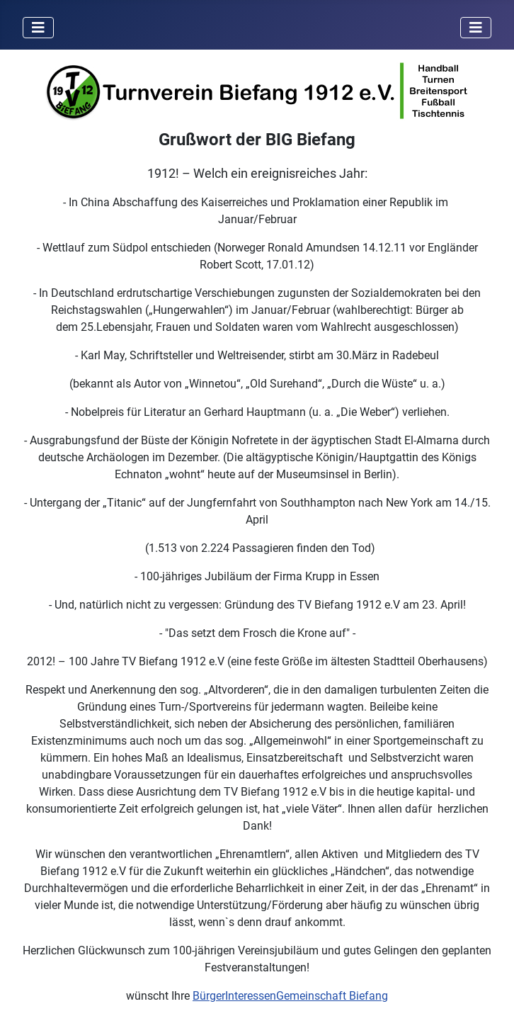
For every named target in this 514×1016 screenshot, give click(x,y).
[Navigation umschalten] (38, 27)
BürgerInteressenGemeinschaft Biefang (290, 996)
